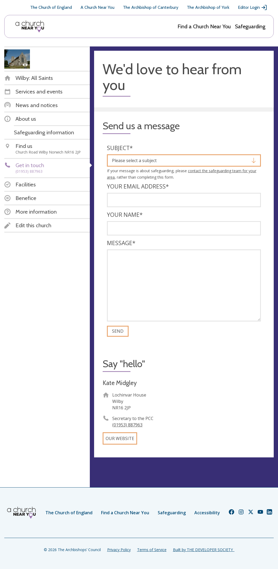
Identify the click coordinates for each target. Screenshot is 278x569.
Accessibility (207, 513)
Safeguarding (250, 26)
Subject (120, 148)
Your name (125, 214)
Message (121, 243)
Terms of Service (152, 549)
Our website (120, 438)
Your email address (138, 186)
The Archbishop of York (208, 7)
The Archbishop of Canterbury (150, 7)
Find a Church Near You (204, 26)
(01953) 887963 (127, 425)
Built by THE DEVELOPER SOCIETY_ (203, 549)
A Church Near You (97, 7)
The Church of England (51, 7)
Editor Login (252, 7)
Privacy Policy (119, 549)
